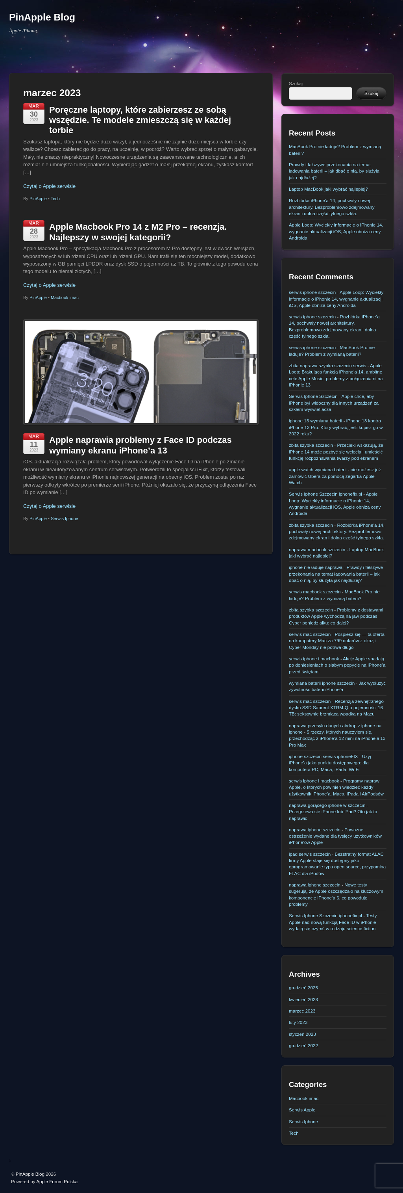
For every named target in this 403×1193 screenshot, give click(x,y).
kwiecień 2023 (303, 999)
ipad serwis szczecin (310, 854)
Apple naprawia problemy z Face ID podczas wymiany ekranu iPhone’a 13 (140, 445)
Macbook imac (65, 297)
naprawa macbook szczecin (317, 549)
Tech (55, 198)
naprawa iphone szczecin (314, 829)
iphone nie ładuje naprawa (315, 567)
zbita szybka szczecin (311, 445)
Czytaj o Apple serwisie (49, 186)
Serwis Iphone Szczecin (313, 396)
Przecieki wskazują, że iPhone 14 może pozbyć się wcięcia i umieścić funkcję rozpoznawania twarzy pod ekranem (336, 451)
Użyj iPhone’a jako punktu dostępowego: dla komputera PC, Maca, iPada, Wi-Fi (330, 763)
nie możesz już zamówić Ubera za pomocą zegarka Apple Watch (335, 476)
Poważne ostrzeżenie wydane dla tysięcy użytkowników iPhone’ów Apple (335, 836)
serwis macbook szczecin (315, 591)
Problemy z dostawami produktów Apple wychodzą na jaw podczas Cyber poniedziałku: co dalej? (336, 616)
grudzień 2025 (303, 987)
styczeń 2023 (302, 1034)
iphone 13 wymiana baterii (315, 420)
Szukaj (296, 83)
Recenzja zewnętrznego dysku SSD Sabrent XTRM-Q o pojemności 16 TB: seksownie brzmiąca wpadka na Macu (336, 708)
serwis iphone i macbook (314, 658)
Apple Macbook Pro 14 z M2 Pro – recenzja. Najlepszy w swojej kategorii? (138, 232)
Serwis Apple (302, 1109)
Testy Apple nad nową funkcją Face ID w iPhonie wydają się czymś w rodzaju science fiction (333, 922)
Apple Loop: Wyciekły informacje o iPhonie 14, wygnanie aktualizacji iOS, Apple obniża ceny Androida (336, 231)
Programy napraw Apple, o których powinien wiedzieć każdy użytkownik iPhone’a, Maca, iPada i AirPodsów (336, 787)
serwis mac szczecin (310, 634)
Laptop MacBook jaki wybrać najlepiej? (328, 188)
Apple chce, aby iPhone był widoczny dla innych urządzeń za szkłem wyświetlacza (334, 403)
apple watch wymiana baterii (317, 469)
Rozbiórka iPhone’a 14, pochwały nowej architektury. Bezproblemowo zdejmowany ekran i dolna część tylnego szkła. (331, 207)
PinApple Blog (30, 1173)
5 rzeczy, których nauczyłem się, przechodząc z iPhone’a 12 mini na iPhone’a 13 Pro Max (337, 738)
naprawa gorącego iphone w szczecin (327, 805)
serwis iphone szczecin (312, 292)
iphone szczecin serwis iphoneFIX (323, 756)
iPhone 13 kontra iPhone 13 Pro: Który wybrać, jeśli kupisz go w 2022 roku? (336, 427)
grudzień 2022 (303, 1045)
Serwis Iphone (64, 518)
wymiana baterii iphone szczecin (322, 683)
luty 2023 (298, 1022)
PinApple (38, 198)
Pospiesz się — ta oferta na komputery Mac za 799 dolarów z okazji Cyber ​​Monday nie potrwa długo (337, 641)
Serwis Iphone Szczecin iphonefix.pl (325, 493)
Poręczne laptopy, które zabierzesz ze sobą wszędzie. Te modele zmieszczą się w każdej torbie (140, 120)
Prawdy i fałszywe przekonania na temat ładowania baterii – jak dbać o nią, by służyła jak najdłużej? (334, 171)
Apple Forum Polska (57, 1181)
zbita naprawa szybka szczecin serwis (327, 365)
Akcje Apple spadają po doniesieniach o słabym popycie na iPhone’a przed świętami (337, 665)
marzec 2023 (302, 1010)
